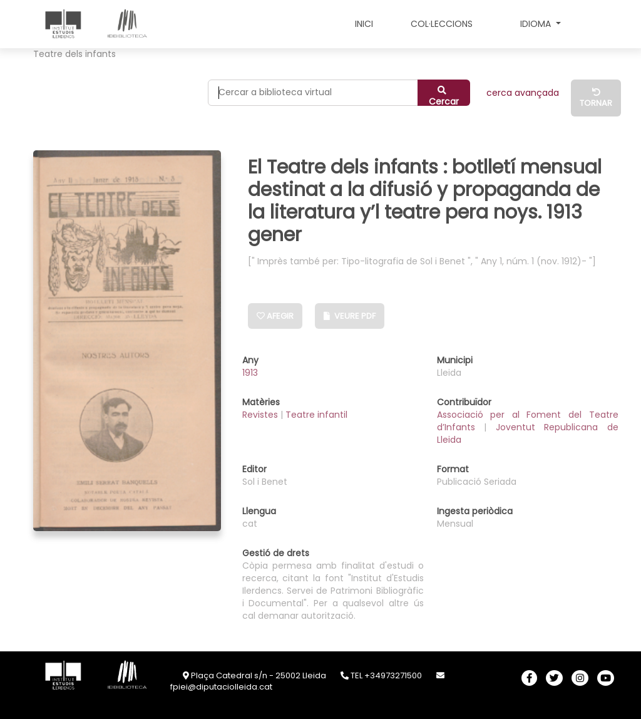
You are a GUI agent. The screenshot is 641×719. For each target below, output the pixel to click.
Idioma (536, 24)
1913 (250, 372)
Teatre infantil (316, 414)
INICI (364, 24)
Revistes (261, 414)
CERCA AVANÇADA (522, 93)
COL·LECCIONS (442, 24)
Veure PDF (350, 316)
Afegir (275, 316)
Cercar (444, 96)
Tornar (596, 98)
